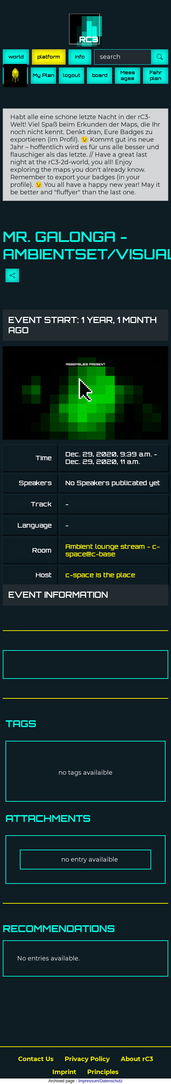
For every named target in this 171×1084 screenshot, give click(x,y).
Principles (103, 1072)
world (16, 57)
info (80, 57)
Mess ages (127, 75)
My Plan (43, 75)
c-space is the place (100, 575)
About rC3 (137, 1059)
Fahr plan (155, 75)
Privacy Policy (87, 1059)
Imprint (64, 1072)
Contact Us (36, 1059)
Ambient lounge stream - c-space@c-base (112, 550)
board (99, 75)
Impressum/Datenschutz (100, 1081)
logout (71, 75)
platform (48, 57)
